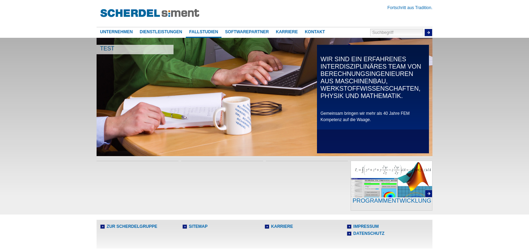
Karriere (287, 31)
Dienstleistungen (161, 31)
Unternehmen (116, 31)
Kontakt (315, 31)
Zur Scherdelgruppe (132, 226)
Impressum (366, 226)
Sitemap (198, 226)
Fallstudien (203, 31)
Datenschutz (369, 233)
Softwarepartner (247, 31)
